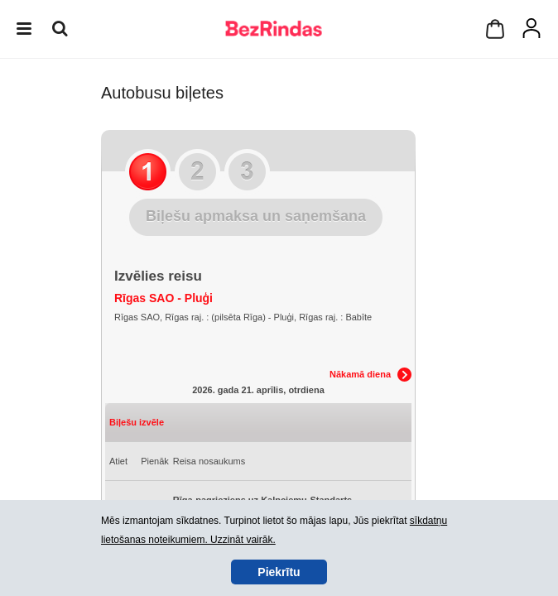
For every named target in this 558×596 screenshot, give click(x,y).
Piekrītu (278, 572)
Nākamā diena (360, 374)
